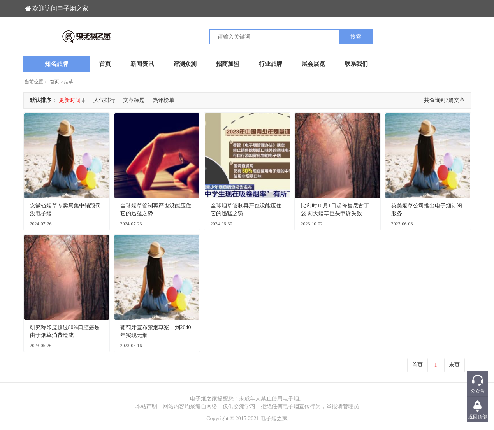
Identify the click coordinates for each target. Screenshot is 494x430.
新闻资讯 (142, 64)
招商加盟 (227, 64)
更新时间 (70, 100)
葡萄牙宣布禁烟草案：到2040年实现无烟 (155, 331)
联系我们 (356, 64)
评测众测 (185, 64)
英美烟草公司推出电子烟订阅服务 (426, 209)
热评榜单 (163, 100)
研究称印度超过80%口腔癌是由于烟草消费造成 (65, 331)
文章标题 (134, 100)
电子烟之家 (274, 418)
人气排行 (104, 100)
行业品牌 (270, 64)
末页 (454, 365)
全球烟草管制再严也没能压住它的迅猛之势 (155, 209)
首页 (105, 64)
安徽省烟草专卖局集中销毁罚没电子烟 (65, 209)
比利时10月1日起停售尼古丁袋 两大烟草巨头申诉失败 (335, 209)
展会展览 (313, 64)
